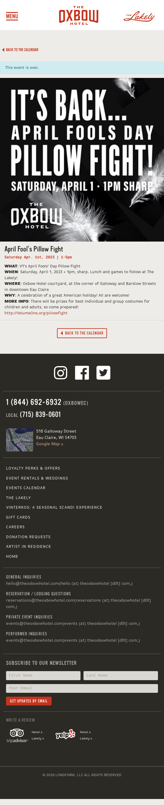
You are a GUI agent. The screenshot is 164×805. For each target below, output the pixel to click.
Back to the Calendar (20, 50)
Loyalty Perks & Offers (33, 468)
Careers (15, 527)
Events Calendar (26, 488)
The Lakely (18, 498)
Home (12, 557)
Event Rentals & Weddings (37, 478)
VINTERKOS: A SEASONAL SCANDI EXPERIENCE (54, 508)
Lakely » (38, 738)
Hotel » (37, 732)
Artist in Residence (28, 547)
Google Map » (49, 444)
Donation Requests (28, 537)
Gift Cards (18, 518)
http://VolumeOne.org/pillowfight (36, 313)
